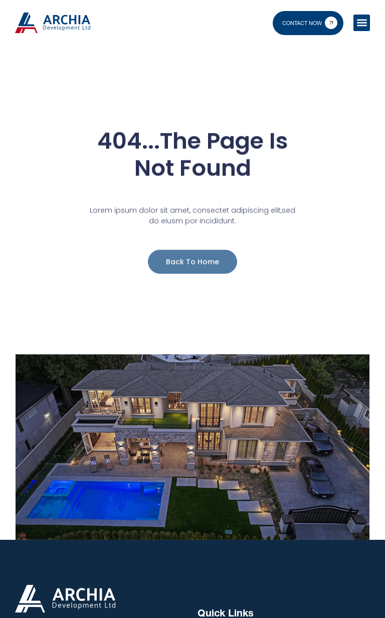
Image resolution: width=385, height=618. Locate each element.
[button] (361, 23)
